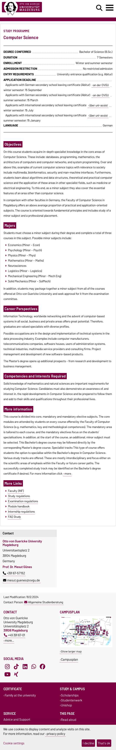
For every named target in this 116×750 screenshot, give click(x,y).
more (68, 473)
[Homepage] (35, 9)
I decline (88, 743)
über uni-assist (98, 105)
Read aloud (68, 719)
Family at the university (20, 695)
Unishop (66, 705)
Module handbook (19, 506)
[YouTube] (7, 674)
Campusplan (69, 659)
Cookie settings (13, 743)
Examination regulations (23, 501)
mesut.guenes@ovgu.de (21, 580)
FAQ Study (14, 516)
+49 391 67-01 (14, 635)
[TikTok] (16, 666)
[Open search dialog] (99, 8)
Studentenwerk (71, 700)
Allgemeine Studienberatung (43, 602)
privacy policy (56, 733)
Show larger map (71, 651)
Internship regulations (21, 511)
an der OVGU (101, 85)
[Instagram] (7, 666)
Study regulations (19, 496)
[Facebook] (42, 666)
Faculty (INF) (16, 490)
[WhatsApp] (34, 666)
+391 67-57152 (14, 573)
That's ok (104, 743)
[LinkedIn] (25, 666)
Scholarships (70, 695)
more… (9, 640)
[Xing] (16, 674)
